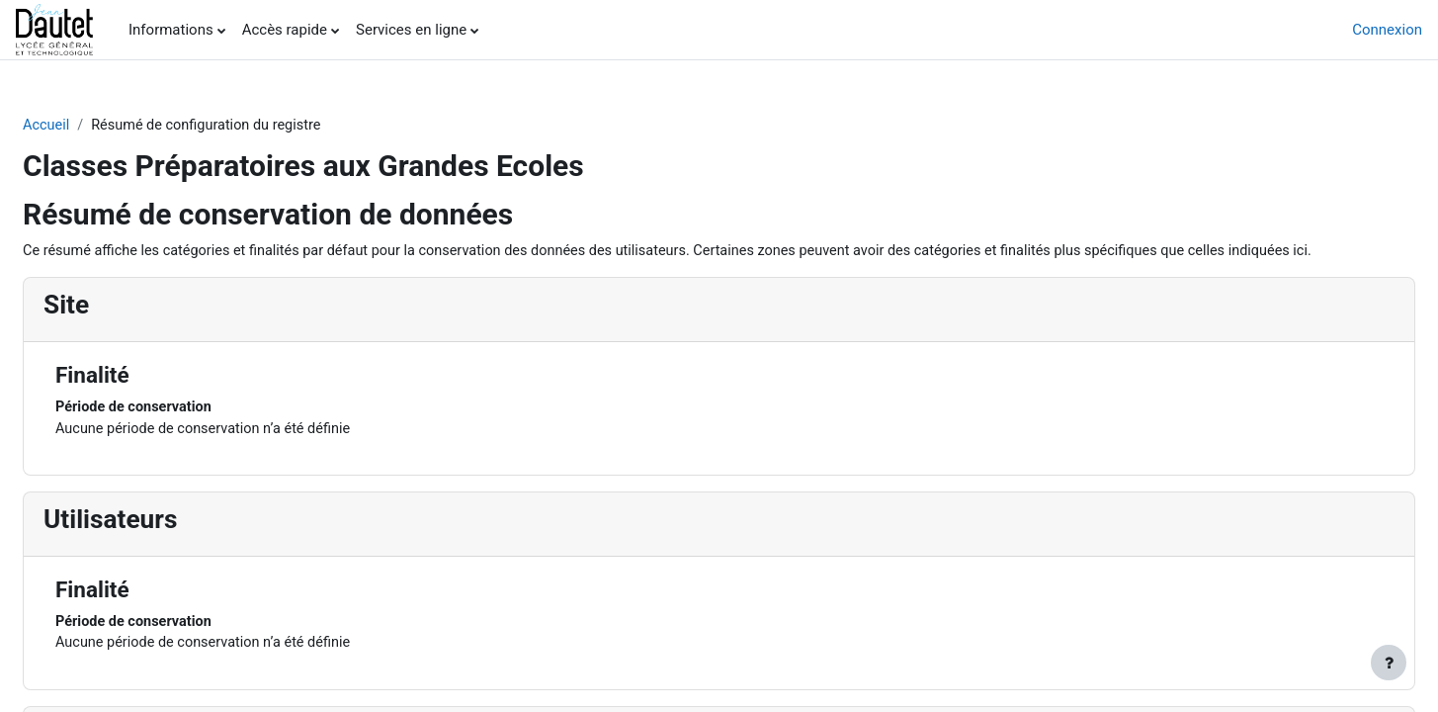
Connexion (1387, 30)
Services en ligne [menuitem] (411, 30)
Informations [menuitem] (170, 30)
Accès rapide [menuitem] (284, 30)
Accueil (94, 125)
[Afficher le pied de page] (1388, 662)
